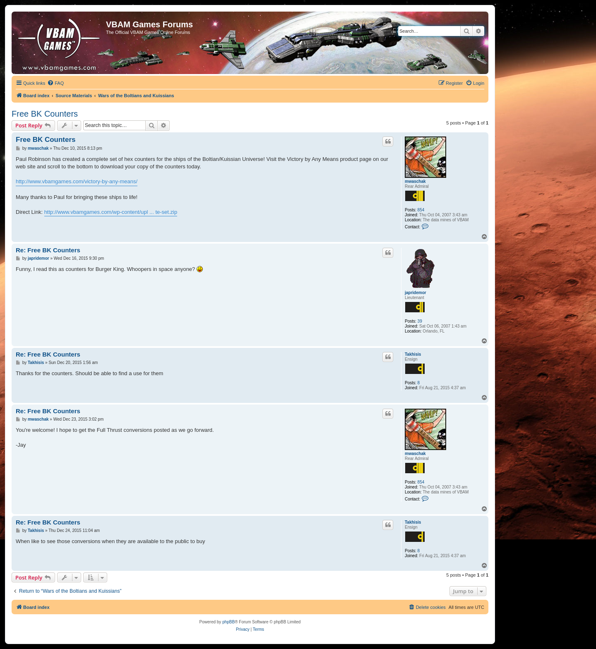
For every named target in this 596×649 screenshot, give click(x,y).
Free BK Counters (45, 113)
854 (421, 210)
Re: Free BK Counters (48, 250)
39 (420, 321)
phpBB (228, 622)
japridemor (415, 292)
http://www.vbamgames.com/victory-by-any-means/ (76, 181)
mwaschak (415, 181)
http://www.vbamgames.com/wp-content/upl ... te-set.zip (111, 212)
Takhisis (413, 354)
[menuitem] (55, 83)
